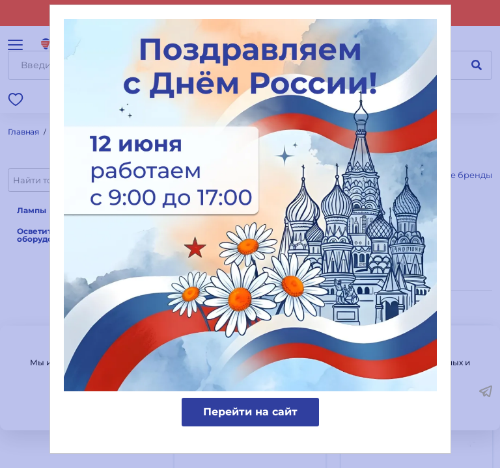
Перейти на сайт (250, 412)
